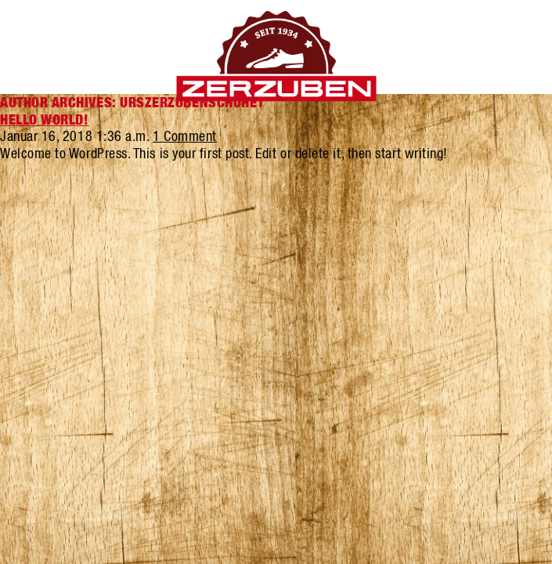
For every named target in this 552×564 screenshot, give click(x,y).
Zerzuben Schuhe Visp (276, 56)
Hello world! (44, 119)
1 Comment (185, 136)
